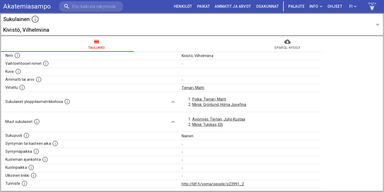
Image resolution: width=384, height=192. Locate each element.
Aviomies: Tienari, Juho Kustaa (218, 119)
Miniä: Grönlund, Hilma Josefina (219, 104)
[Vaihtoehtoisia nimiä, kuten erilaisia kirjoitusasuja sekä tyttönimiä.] (46, 63)
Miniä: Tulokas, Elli (207, 124)
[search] (90, 6)
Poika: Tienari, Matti (209, 99)
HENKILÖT (183, 6)
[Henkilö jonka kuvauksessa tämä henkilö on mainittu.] (22, 87)
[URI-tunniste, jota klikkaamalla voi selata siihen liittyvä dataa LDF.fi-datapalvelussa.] (24, 183)
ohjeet (334, 6)
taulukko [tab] (96, 44)
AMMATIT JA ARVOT (233, 6)
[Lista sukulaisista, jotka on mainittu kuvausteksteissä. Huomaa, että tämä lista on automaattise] (37, 121)
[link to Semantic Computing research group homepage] (372, 6)
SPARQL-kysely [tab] (287, 44)
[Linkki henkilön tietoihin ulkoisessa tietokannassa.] (33, 175)
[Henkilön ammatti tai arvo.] (38, 79)
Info (316, 6)
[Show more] (173, 102)
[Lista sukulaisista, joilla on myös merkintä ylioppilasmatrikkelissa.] (67, 101)
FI (353, 6)
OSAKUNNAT (267, 6)
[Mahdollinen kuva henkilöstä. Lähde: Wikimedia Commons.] (18, 71)
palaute (296, 6)
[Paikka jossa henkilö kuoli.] (31, 167)
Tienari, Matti (193, 88)
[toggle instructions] (35, 19)
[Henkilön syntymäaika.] (55, 143)
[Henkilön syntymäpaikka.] (36, 151)
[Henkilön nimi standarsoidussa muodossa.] (17, 55)
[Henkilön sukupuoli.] (26, 135)
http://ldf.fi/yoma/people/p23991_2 (213, 184)
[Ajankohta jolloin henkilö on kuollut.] (45, 159)
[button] (192, 24)
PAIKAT (203, 6)
